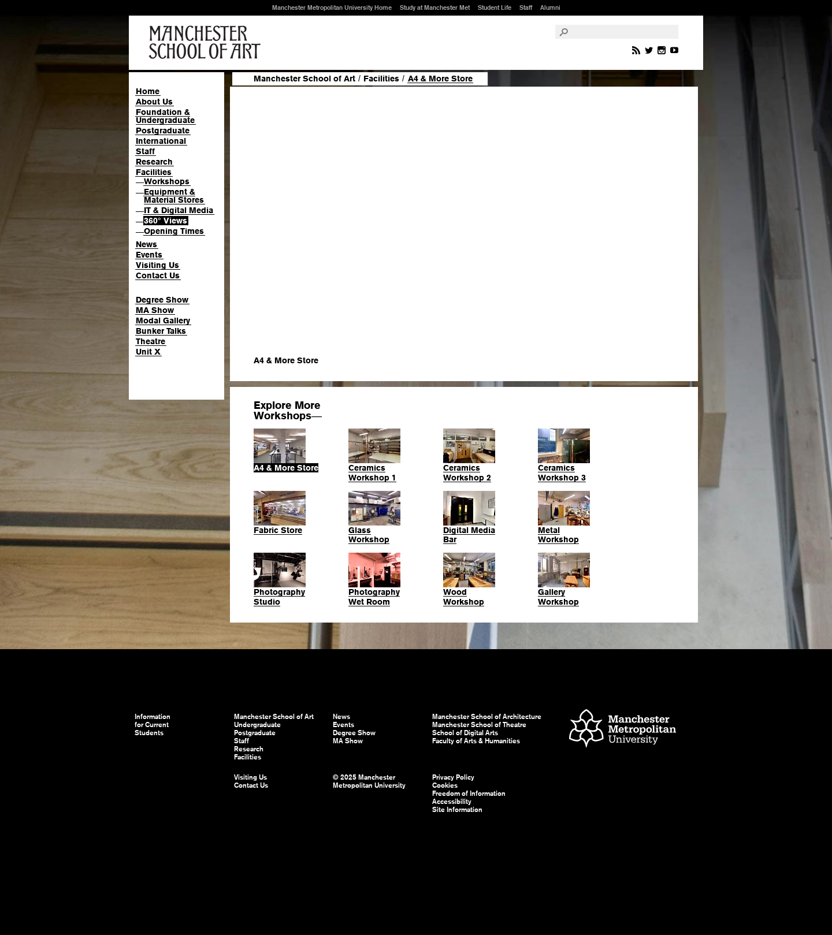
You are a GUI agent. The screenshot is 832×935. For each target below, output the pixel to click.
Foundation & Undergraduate (165, 116)
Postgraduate (163, 130)
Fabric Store (278, 530)
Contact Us (158, 275)
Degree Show (162, 299)
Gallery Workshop (558, 596)
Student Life (494, 7)
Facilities (154, 172)
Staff (525, 7)
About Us (154, 101)
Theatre (150, 341)
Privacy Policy (453, 777)
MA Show (155, 310)
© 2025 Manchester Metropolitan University (369, 781)
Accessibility (451, 802)
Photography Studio (279, 596)
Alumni (550, 7)
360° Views (165, 220)
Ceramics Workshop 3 (562, 472)
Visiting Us (157, 265)
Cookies (445, 785)
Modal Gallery (163, 320)
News (146, 244)
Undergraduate (257, 725)
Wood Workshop (463, 596)
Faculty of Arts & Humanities (476, 741)
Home (147, 91)
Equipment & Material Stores (174, 195)
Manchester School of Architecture (486, 717)
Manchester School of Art (206, 43)
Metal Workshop (558, 535)
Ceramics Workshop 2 (467, 472)
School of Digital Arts (465, 733)
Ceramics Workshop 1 (372, 472)
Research (154, 161)
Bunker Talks (161, 331)
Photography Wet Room (374, 596)
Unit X (148, 351)
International (161, 141)
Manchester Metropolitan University (622, 729)
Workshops (167, 181)
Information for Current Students (152, 725)
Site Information (457, 810)
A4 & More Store (286, 467)
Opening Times (174, 231)
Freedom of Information (469, 793)
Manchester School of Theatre (479, 725)
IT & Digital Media (178, 210)
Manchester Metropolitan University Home (332, 7)
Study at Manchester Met (435, 7)
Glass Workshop (368, 535)
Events (149, 254)
